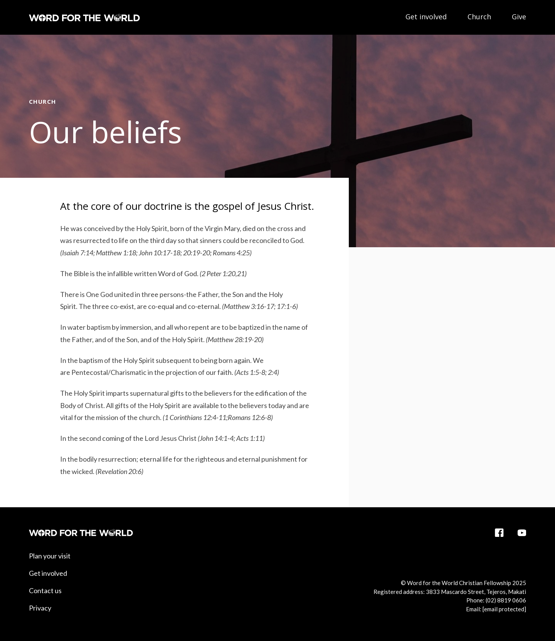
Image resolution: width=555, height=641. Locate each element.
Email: (496, 609)
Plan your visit (50, 556)
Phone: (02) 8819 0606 (496, 600)
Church (479, 16)
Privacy (40, 608)
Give (519, 16)
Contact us (45, 590)
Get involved (426, 16)
